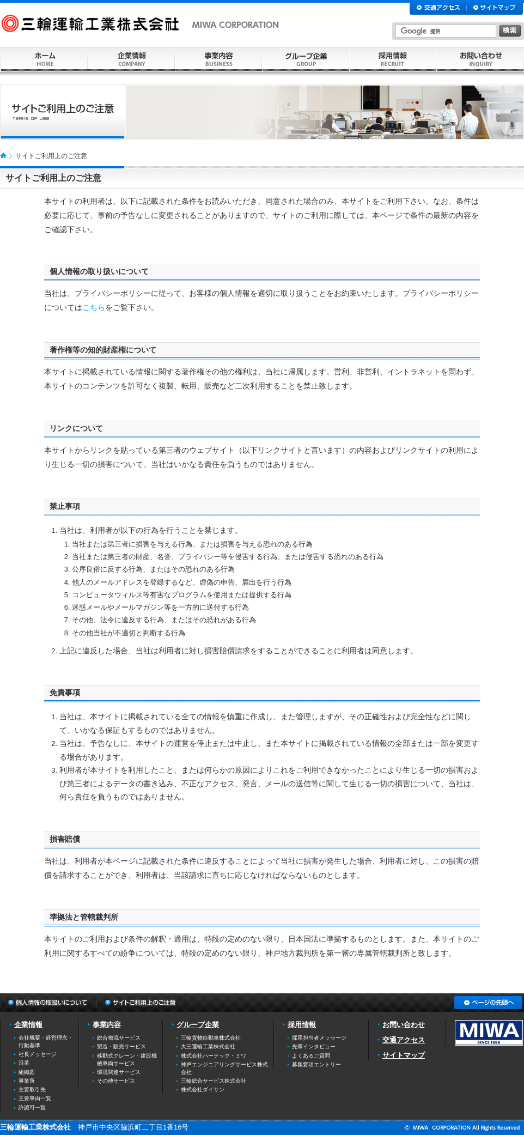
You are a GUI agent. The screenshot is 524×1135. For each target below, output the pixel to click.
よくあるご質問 (311, 1056)
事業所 (27, 1081)
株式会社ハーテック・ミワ (213, 1056)
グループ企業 (197, 1025)
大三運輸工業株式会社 (208, 1046)
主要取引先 (32, 1089)
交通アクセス (403, 1040)
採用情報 (302, 1025)
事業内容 (107, 1025)
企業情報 (28, 1025)
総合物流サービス (119, 1038)
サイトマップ (403, 1055)
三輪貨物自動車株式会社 (211, 1038)
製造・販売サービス (121, 1046)
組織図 (27, 1072)
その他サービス (116, 1081)
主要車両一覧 (35, 1098)
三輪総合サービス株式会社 (213, 1081)
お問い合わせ (403, 1025)
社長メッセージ (38, 1054)
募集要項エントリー (316, 1064)
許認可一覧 (32, 1107)
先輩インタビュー (314, 1046)
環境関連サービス (119, 1072)
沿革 (24, 1063)
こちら (93, 308)
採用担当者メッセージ (319, 1038)
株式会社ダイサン (202, 1089)
